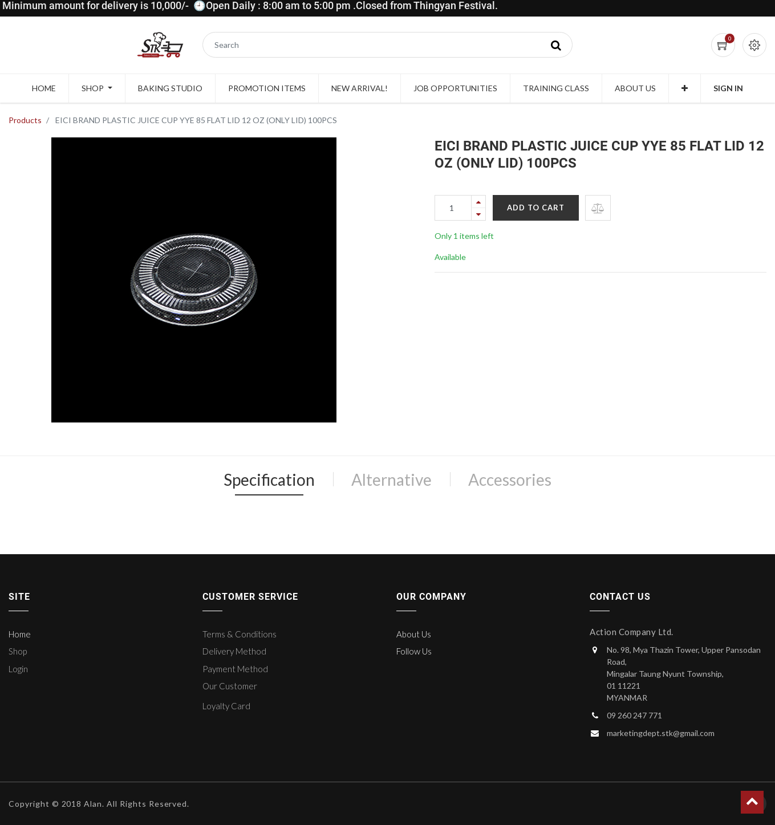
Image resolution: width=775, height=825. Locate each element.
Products (25, 120)
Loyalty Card (226, 706)
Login (18, 669)
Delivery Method (234, 651)
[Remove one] (478, 214)
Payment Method (235, 669)
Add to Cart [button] (536, 207)
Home (20, 634)
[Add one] (478, 202)
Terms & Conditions (239, 634)
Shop (18, 651)
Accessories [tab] (509, 479)
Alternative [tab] (391, 479)
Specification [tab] (269, 479)
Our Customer (229, 686)
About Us (413, 634)
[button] (684, 88)
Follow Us (414, 651)
